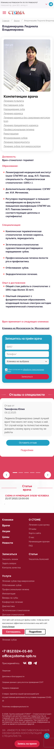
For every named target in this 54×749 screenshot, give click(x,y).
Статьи (33, 554)
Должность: (9, 156)
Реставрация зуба (14, 105)
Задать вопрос (9, 563)
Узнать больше (8, 627)
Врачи (6, 525)
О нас (31, 537)
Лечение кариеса (13, 113)
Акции (6, 531)
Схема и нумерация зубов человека (27, 495)
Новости (7, 542)
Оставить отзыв (28, 442)
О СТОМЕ (35, 519)
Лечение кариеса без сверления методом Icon (27, 119)
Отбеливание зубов (11, 585)
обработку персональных (33, 370)
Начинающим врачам (39, 541)
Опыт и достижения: (14, 282)
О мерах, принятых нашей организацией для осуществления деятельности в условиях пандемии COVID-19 (27, 697)
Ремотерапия (11, 133)
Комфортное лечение (12, 602)
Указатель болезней (39, 559)
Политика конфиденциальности (15, 707)
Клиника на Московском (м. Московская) (25, 328)
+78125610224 (43, 13)
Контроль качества (11, 567)
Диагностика (8, 606)
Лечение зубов (9, 640)
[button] (47, 474)
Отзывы (32, 529)
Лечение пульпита (14, 101)
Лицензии (6, 671)
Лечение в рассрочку (39, 525)
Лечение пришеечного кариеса (21, 125)
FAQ (31, 546)
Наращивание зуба (14, 109)
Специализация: (11, 225)
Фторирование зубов (16, 138)
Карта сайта (35, 533)
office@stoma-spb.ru (19, 656)
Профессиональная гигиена (19, 129)
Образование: (10, 166)
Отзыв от (9, 405)
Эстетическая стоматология (16, 610)
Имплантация (8, 593)
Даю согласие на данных (24, 371)
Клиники (7, 519)
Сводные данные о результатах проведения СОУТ (22, 682)
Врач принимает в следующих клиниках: (25, 321)
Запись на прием (27, 743)
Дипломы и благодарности (13, 677)
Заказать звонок (10, 559)
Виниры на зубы (10, 598)
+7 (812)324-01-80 (17, 651)
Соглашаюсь (13, 632)
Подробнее (27, 450)
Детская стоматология (13, 614)
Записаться (27, 377)
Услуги (6, 575)
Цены (5, 537)
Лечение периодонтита (17, 142)
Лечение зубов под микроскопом (22, 146)
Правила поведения (10, 688)
